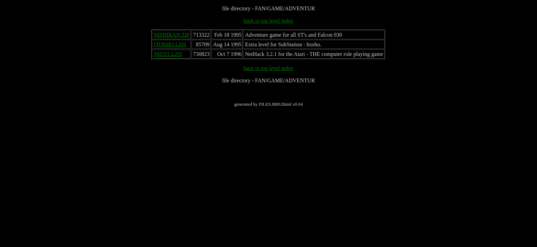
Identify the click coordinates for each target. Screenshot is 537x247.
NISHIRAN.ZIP (171, 35)
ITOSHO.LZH (170, 44)
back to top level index (268, 21)
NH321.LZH (168, 54)
